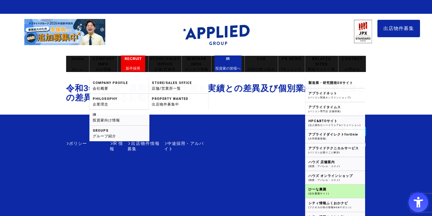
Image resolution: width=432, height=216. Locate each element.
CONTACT (352, 64)
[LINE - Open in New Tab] (349, 133)
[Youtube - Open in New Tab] (337, 133)
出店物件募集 (398, 28)
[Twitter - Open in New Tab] (361, 133)
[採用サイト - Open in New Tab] (64, 42)
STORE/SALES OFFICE (165, 64)
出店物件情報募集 (133, 143)
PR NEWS (291, 64)
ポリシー (78, 143)
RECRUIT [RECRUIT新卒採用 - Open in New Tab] (133, 63)
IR (228, 63)
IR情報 (101, 143)
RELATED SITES (321, 64)
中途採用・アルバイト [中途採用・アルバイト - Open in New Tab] (181, 143)
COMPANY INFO (103, 64)
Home (77, 64)
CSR (261, 64)
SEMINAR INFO (196, 64)
